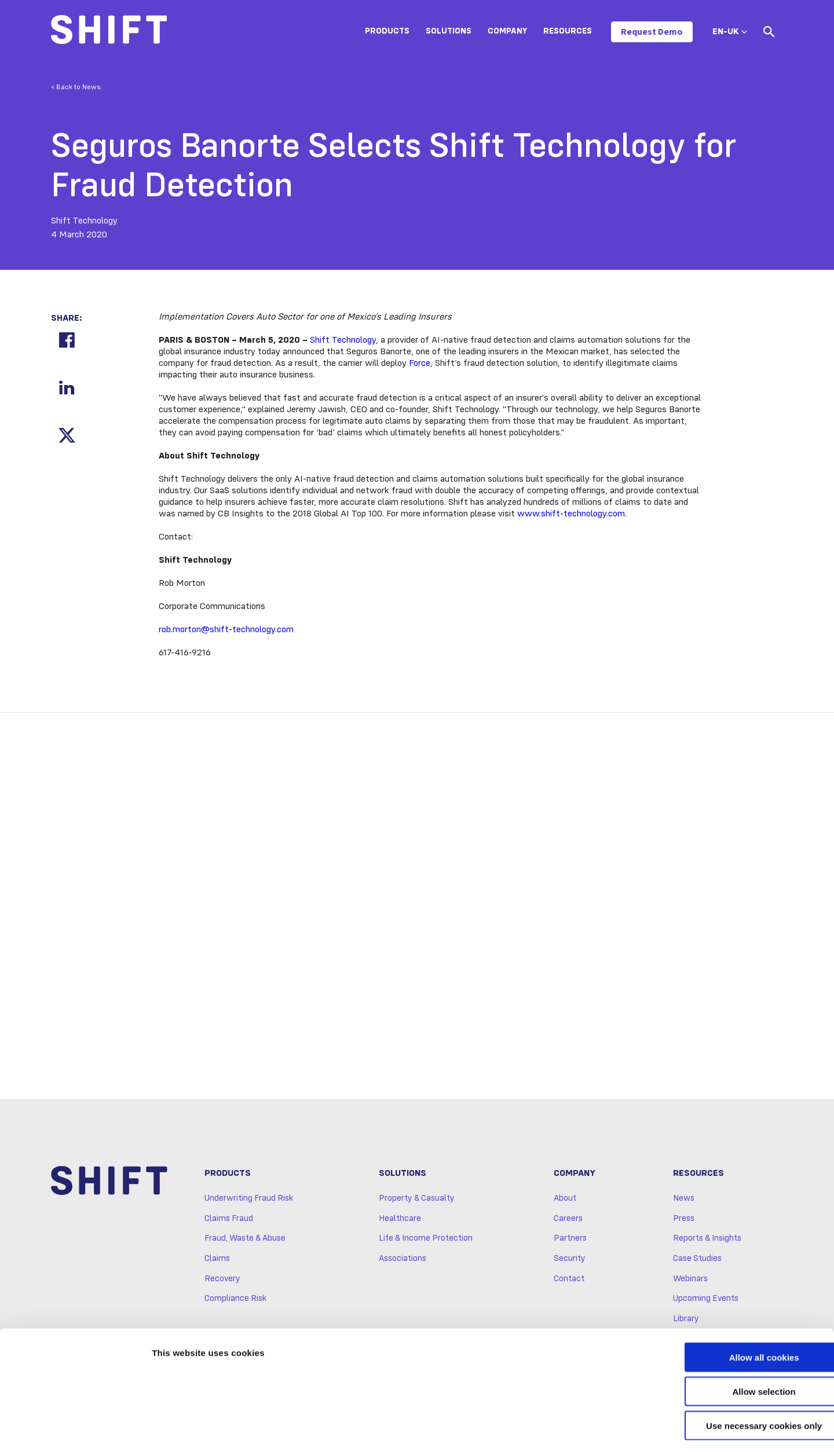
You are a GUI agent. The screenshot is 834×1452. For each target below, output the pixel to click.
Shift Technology (343, 340)
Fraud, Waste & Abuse (245, 1241)
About (565, 1201)
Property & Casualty (417, 1201)
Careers (568, 1220)
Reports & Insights (707, 1241)
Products (387, 31)
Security (570, 1261)
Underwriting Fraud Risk (248, 1201)
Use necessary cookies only (737, 1378)
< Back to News (75, 87)
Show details (608, 1429)
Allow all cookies (738, 1310)
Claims (217, 1261)
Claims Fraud (228, 1220)
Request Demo (652, 31)
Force (419, 363)
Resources (567, 31)
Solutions (448, 31)
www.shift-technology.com (571, 514)
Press (683, 1220)
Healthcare (400, 1220)
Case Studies (697, 1261)
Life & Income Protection (426, 1241)
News (683, 1201)
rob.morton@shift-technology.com (226, 630)
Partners (570, 1241)
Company (507, 31)
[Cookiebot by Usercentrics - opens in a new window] (75, 1429)
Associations (402, 1261)
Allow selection (737, 1344)
